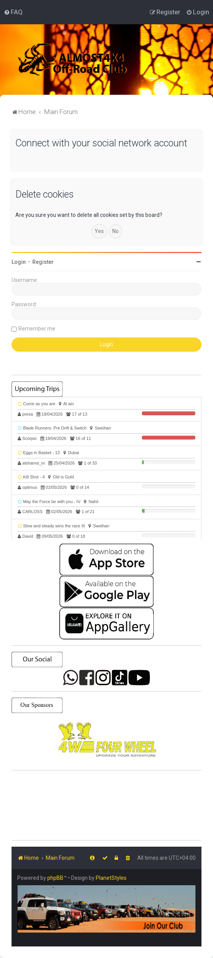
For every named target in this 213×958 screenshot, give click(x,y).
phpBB (55, 878)
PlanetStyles (111, 878)
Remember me (36, 328)
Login (19, 262)
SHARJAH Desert (106, 805)
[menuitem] (13, 12)
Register (43, 262)
